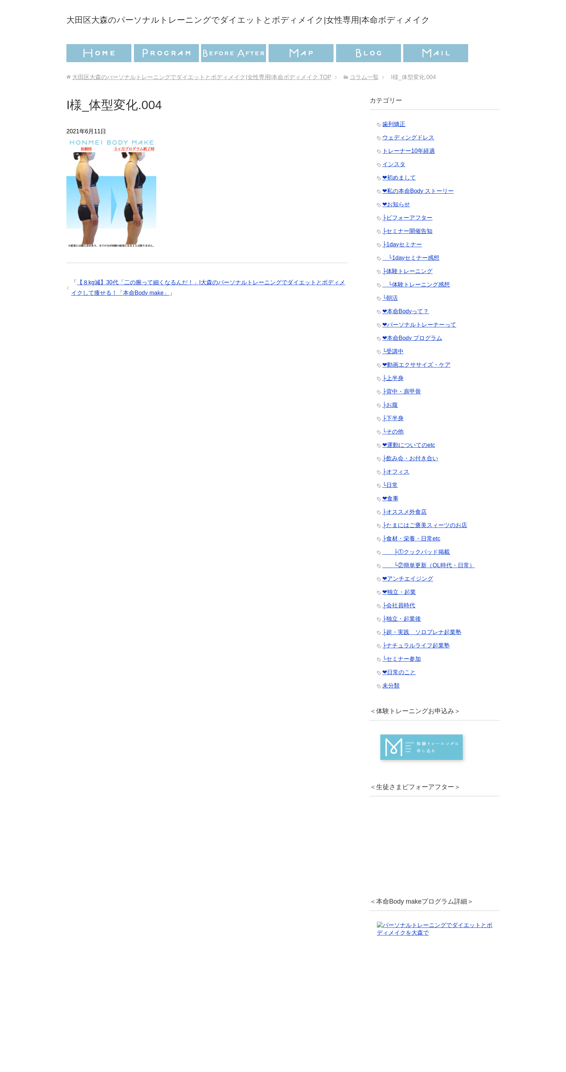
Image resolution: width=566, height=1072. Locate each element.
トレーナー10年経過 (408, 171)
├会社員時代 (398, 626)
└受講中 (393, 372)
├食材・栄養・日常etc (411, 559)
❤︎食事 (390, 519)
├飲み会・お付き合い (410, 478)
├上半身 (393, 398)
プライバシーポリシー (238, 1038)
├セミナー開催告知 (407, 251)
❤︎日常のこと (399, 692)
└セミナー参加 (401, 679)
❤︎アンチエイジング (407, 599)
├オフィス (395, 492)
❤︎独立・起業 (399, 612)
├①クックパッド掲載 (416, 572)
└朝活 (390, 318)
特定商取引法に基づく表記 (326, 1038)
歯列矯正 (393, 144)
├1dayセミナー (402, 265)
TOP (201, 97)
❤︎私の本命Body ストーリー (418, 211)
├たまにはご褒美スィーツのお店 (424, 545)
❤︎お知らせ (396, 224)
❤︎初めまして (399, 198)
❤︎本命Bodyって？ (405, 331)
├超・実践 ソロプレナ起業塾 (421, 652)
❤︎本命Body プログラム (412, 358)
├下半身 (393, 438)
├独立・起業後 (401, 639)
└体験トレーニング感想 (416, 305)
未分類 (391, 706)
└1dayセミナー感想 (410, 278)
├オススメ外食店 (404, 532)
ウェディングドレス (408, 158)
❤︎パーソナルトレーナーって (419, 345)
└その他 (393, 452)
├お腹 (390, 425)
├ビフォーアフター (407, 238)
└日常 (390, 505)
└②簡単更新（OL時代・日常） (428, 585)
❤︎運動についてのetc (408, 465)
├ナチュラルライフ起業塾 (416, 666)
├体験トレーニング (407, 291)
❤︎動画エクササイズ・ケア (416, 385)
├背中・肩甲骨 (401, 412)
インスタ (393, 184)
